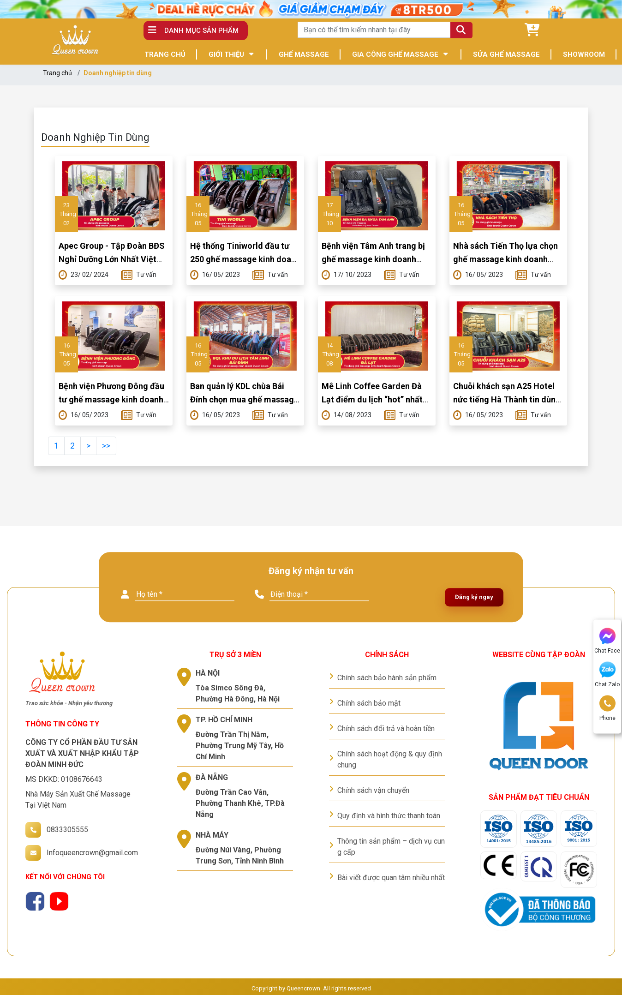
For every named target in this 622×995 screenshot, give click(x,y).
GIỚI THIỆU (226, 54)
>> (106, 445)
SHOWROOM (584, 54)
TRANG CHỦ (164, 54)
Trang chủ (57, 73)
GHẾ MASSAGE (304, 54)
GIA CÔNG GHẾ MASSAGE (395, 54)
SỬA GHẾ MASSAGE (506, 54)
